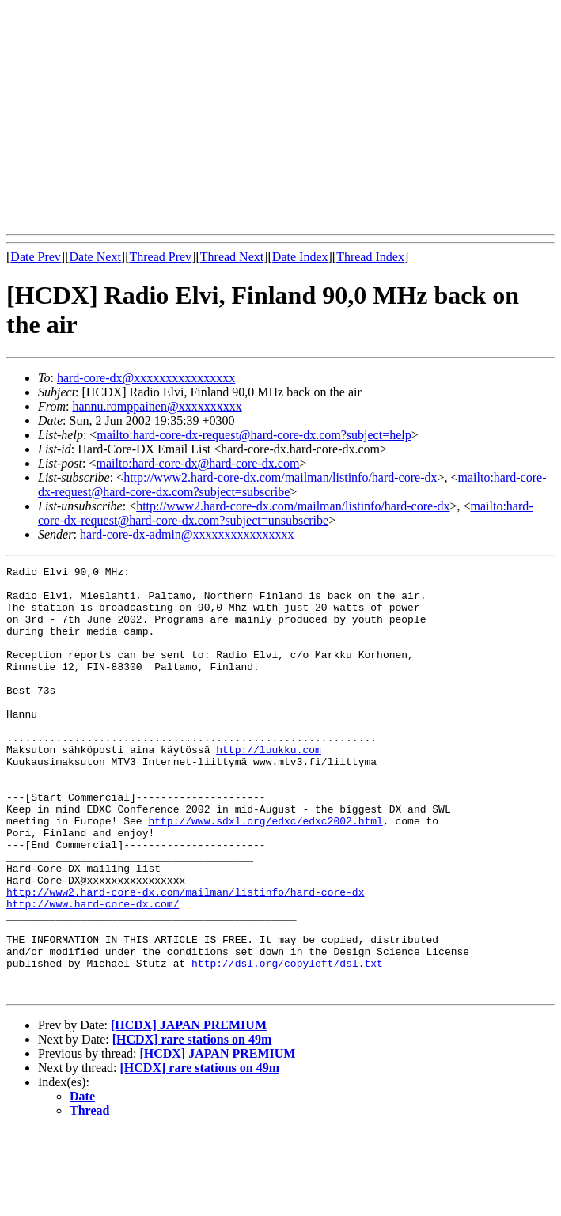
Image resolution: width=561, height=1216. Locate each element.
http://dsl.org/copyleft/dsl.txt (287, 1043)
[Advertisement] (283, 117)
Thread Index (370, 256)
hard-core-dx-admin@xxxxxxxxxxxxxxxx (187, 534)
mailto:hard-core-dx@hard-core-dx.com (197, 463)
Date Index (300, 256)
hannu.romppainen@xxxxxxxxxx (156, 406)
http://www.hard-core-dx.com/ (92, 972)
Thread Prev (160, 256)
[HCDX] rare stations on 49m (191, 1124)
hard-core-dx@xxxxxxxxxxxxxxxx (146, 377)
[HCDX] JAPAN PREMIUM (189, 1110)
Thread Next (231, 256)
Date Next (95, 256)
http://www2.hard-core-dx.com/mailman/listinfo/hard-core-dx (280, 477)
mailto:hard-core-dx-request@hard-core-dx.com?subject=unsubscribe (285, 513)
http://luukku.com (268, 787)
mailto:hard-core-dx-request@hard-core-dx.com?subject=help (254, 434)
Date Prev (35, 256)
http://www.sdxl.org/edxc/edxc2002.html (265, 873)
